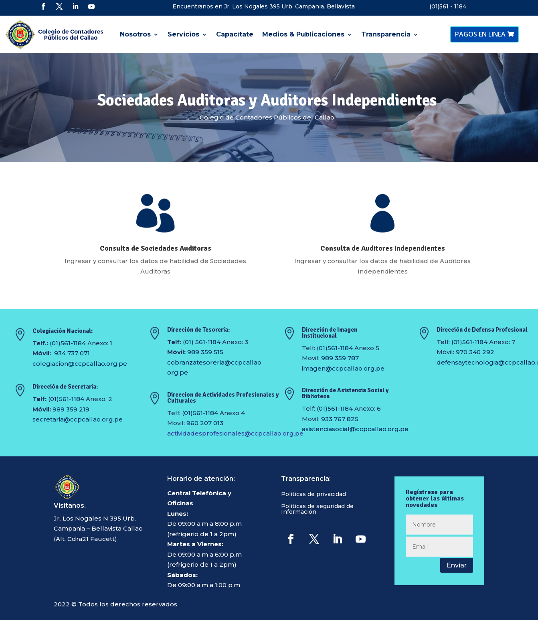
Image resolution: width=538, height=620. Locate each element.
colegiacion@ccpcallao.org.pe (79, 363)
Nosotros (135, 34)
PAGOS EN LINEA (480, 34)
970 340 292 (475, 352)
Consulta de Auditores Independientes (382, 248)
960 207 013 (204, 423)
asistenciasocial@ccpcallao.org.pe (355, 429)
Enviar (457, 565)
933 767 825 (339, 419)
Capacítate (234, 34)
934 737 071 (72, 353)
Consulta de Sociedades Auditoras (155, 248)
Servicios (183, 34)
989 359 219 (71, 409)
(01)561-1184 (68, 343)
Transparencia (386, 34)
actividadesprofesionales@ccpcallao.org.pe (235, 433)
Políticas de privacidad (313, 494)
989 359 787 (340, 358)
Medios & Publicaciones (303, 34)
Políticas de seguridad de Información (317, 509)
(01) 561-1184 (201, 342)
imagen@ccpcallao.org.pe (343, 368)
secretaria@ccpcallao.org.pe (77, 419)
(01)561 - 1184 (447, 6)
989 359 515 (205, 352)
